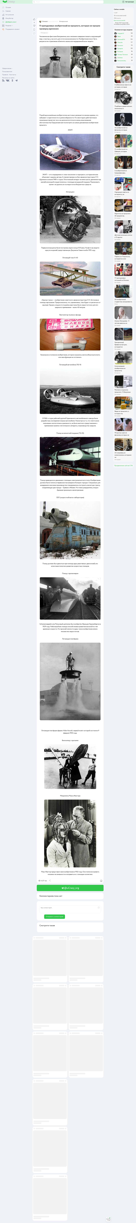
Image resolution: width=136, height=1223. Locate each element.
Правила (5, 75)
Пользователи (7, 71)
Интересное (63, 21)
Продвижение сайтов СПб (123, 466)
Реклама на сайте (8, 78)
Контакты (12, 75)
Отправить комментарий (54, 917)
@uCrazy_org (70, 888)
